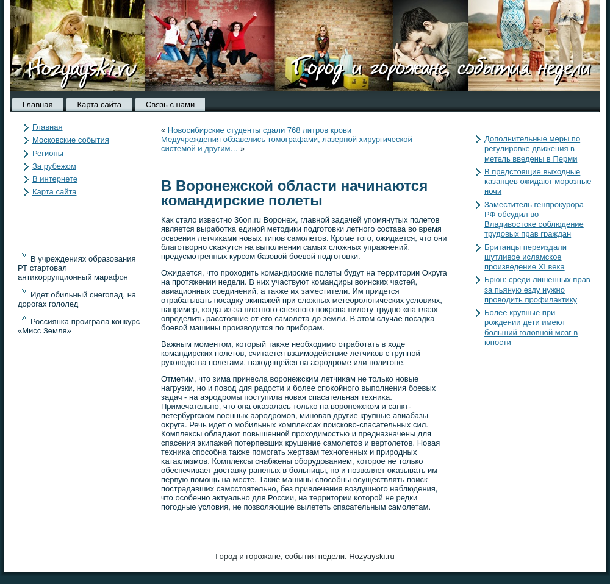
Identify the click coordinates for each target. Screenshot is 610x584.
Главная (37, 104)
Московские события (70, 139)
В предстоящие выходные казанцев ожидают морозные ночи (538, 181)
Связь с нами (170, 104)
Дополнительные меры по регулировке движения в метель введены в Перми (532, 148)
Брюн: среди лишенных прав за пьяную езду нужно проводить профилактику (537, 289)
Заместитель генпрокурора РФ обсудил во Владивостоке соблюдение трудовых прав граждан (534, 219)
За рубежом (54, 166)
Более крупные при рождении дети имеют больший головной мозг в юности (531, 327)
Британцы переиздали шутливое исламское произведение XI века (525, 257)
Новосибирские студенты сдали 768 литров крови (259, 130)
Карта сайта (99, 104)
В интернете (54, 178)
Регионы (47, 153)
